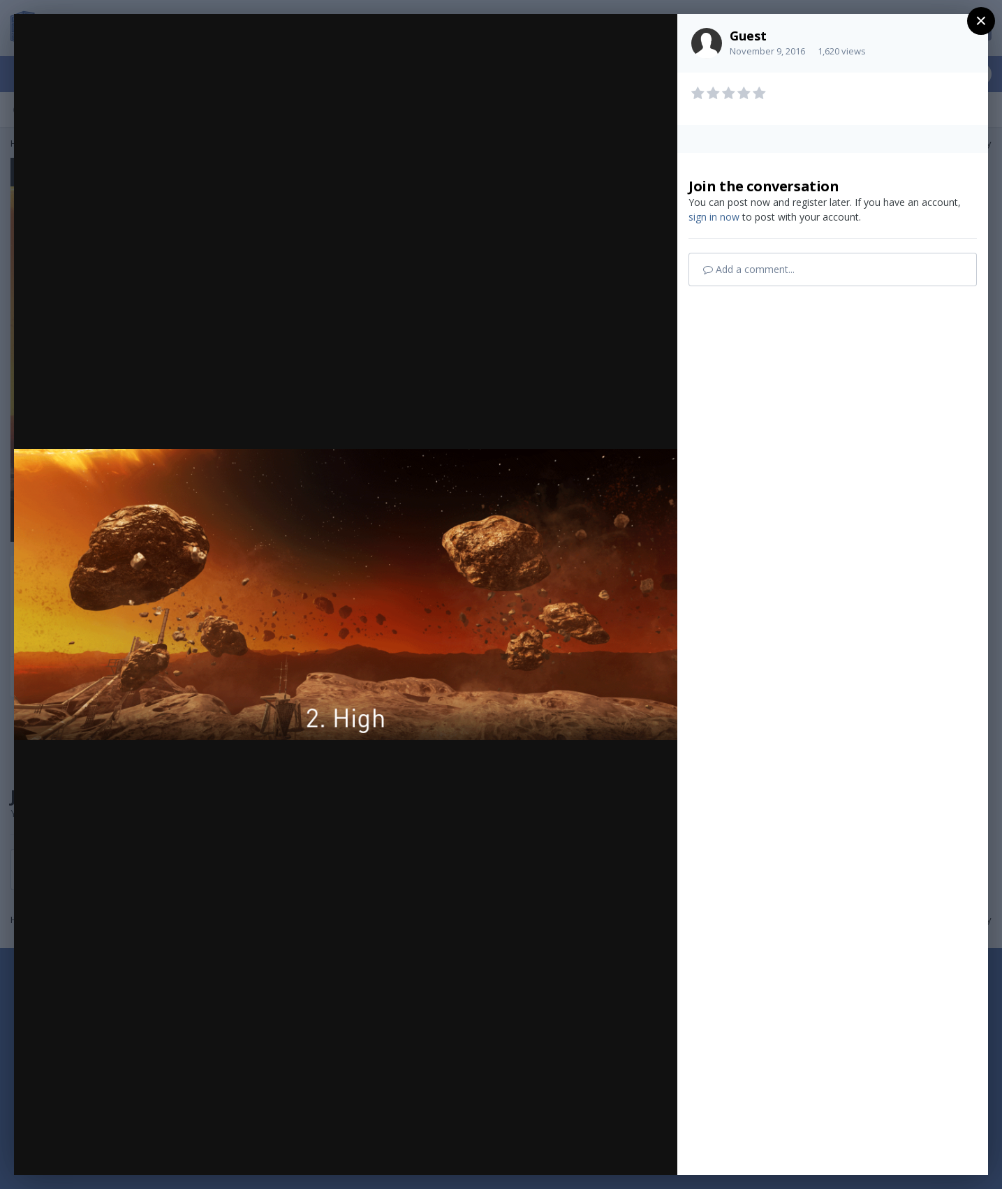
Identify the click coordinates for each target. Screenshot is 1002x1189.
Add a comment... (749, 269)
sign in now (713, 216)
